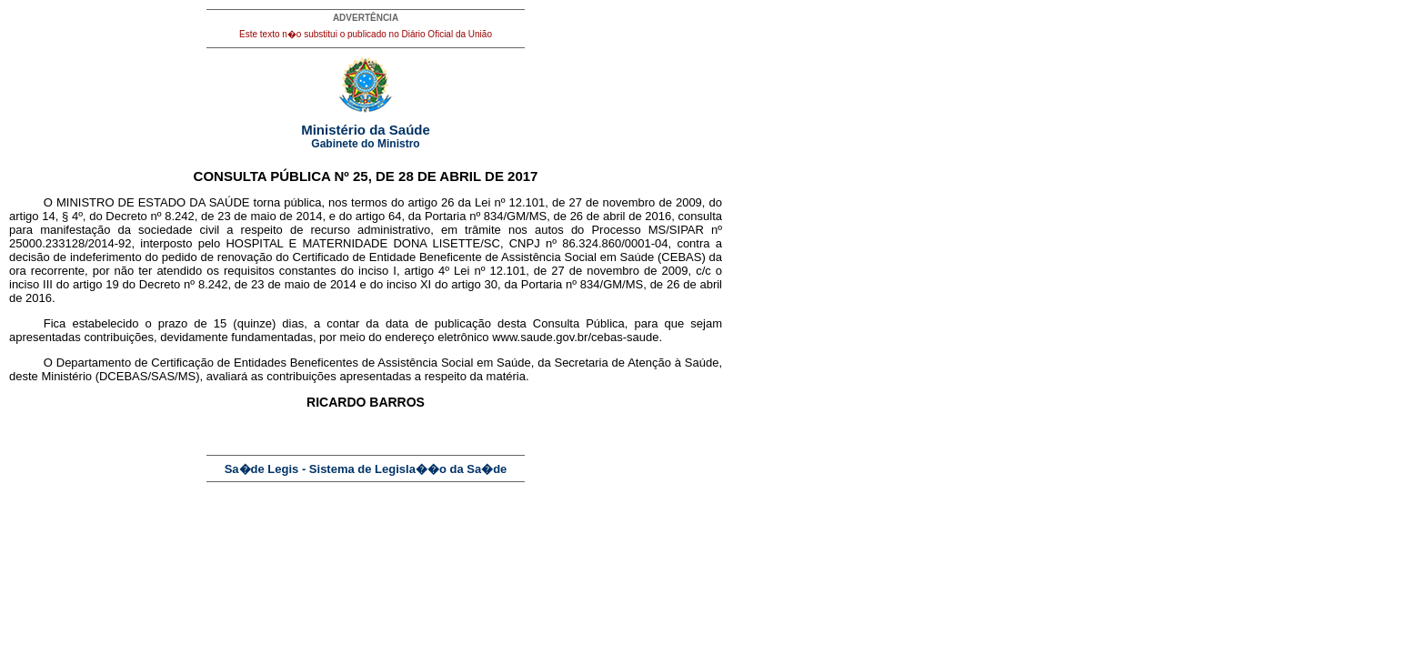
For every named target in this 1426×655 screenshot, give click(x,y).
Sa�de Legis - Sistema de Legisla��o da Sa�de (366, 469)
